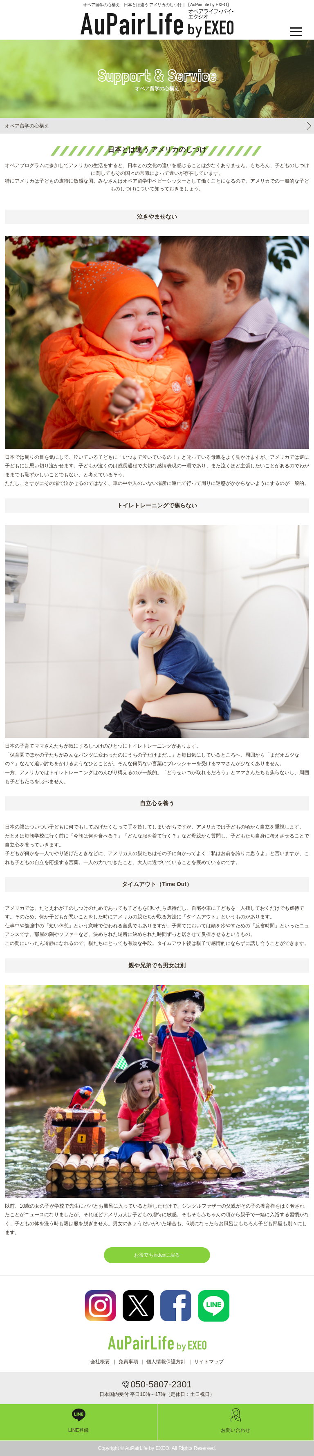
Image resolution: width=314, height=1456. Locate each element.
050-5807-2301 (160, 1384)
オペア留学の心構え (27, 126)
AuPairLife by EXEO (157, 23)
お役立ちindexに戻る (157, 1255)
